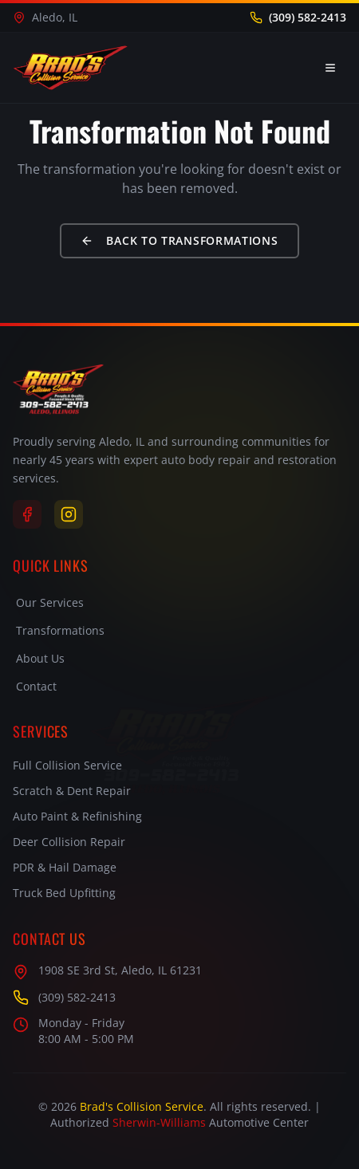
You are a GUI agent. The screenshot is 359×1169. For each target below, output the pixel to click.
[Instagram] (68, 514)
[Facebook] (27, 514)
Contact (36, 686)
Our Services (50, 602)
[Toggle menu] (330, 68)
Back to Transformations (179, 240)
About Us (40, 658)
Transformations (60, 630)
